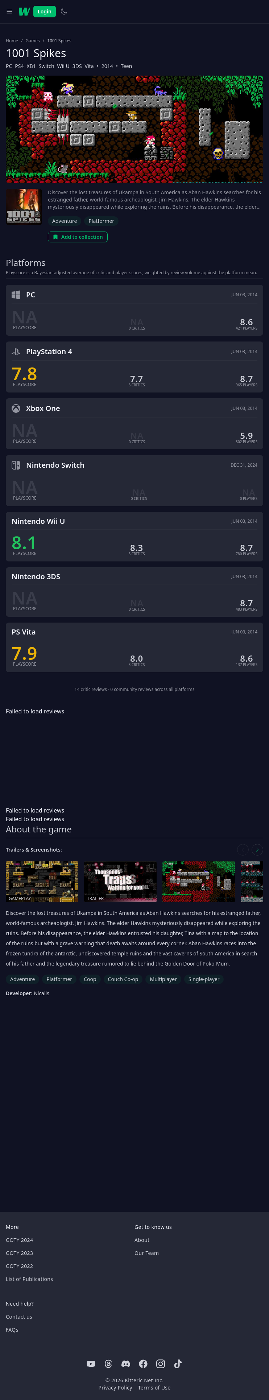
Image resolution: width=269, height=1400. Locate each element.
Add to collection (78, 236)
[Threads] (108, 1363)
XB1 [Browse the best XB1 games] (31, 66)
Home (12, 41)
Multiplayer (163, 979)
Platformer (101, 220)
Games (33, 41)
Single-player (204, 979)
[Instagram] (160, 1363)
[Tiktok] (178, 1363)
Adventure (64, 220)
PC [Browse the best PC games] (9, 66)
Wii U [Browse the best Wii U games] (63, 66)
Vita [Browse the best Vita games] (89, 66)
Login (44, 11)
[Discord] (125, 1363)
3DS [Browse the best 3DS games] (77, 66)
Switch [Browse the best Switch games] (46, 66)
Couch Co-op (123, 979)
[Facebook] (143, 1363)
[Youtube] (91, 1363)
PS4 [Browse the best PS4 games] (19, 66)
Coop (90, 979)
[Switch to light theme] (63, 11)
